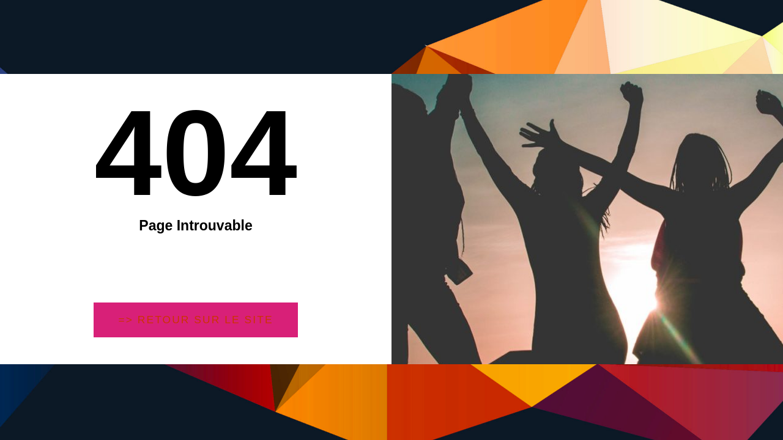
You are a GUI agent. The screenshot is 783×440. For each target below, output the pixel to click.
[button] (196, 320)
